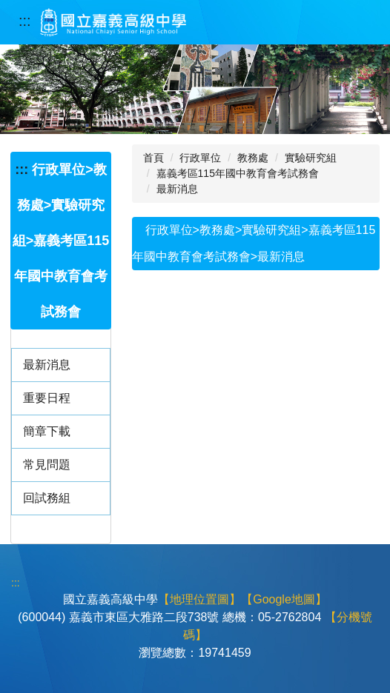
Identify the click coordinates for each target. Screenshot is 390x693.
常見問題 (46, 464)
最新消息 (46, 364)
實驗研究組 (311, 158)
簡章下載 (46, 431)
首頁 (153, 158)
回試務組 (46, 498)
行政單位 (200, 158)
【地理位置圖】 (199, 599)
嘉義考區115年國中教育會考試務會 (237, 173)
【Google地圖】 (284, 599)
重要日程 (46, 398)
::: (25, 20)
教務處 (252, 158)
